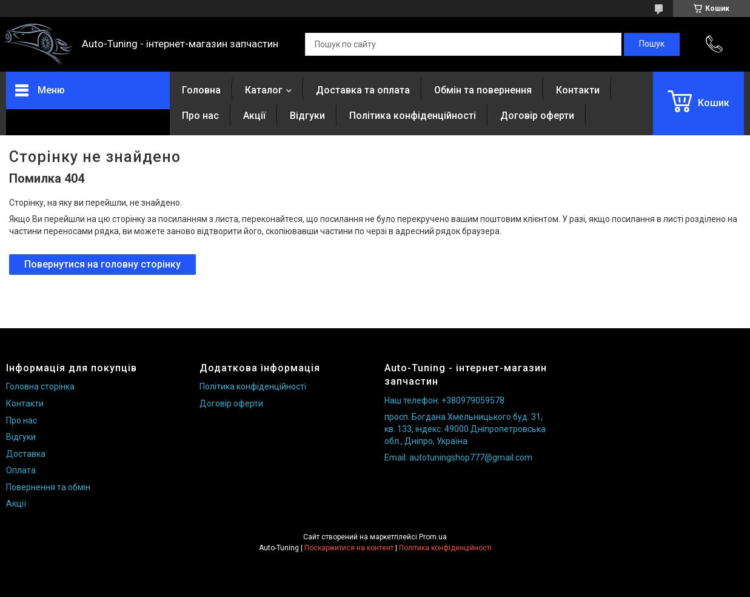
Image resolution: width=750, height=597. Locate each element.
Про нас (200, 115)
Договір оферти (537, 115)
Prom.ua (433, 537)
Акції (254, 115)
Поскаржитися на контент (348, 548)
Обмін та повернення (483, 90)
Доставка (25, 454)
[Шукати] (652, 44)
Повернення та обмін (48, 487)
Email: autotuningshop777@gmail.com (458, 457)
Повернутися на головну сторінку (102, 264)
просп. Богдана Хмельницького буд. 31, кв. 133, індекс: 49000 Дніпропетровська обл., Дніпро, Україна (465, 428)
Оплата (21, 470)
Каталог (264, 90)
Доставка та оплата (363, 90)
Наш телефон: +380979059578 (444, 400)
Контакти (578, 90)
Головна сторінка (40, 386)
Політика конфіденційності (412, 115)
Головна (201, 90)
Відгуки (307, 115)
